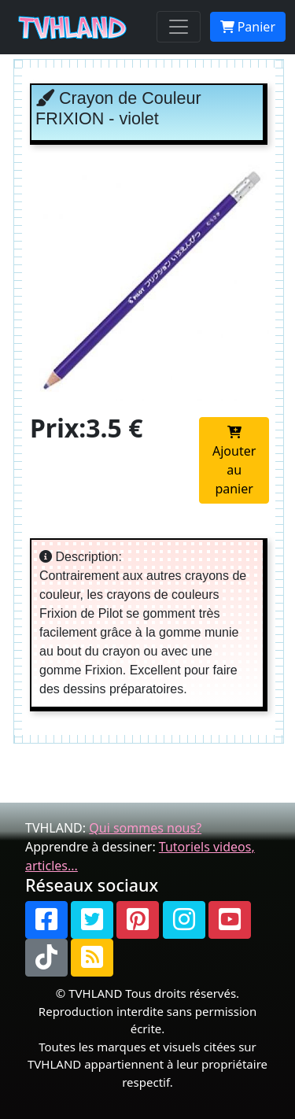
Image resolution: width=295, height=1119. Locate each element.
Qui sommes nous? (145, 827)
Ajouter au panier (234, 461)
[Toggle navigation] (179, 26)
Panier (247, 26)
